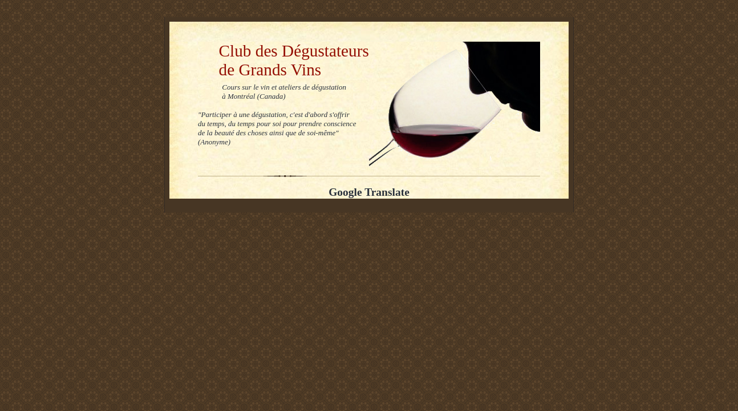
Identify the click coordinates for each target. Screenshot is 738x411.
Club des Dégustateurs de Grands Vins (283, 60)
